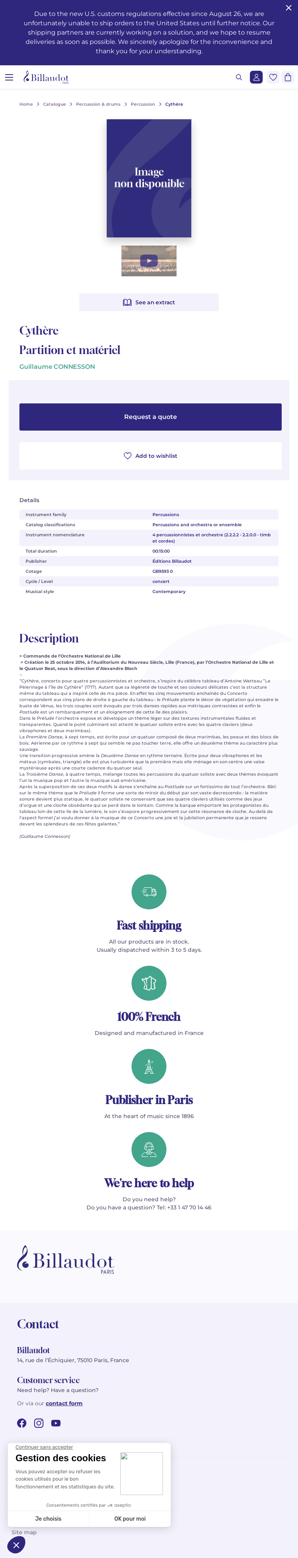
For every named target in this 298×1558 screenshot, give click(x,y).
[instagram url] (38, 1423)
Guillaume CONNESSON (57, 366)
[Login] (256, 77)
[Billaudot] (46, 77)
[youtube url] (56, 1423)
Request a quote (150, 416)
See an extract (149, 302)
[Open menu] (9, 77)
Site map (24, 1532)
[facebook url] (21, 1423)
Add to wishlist (150, 455)
